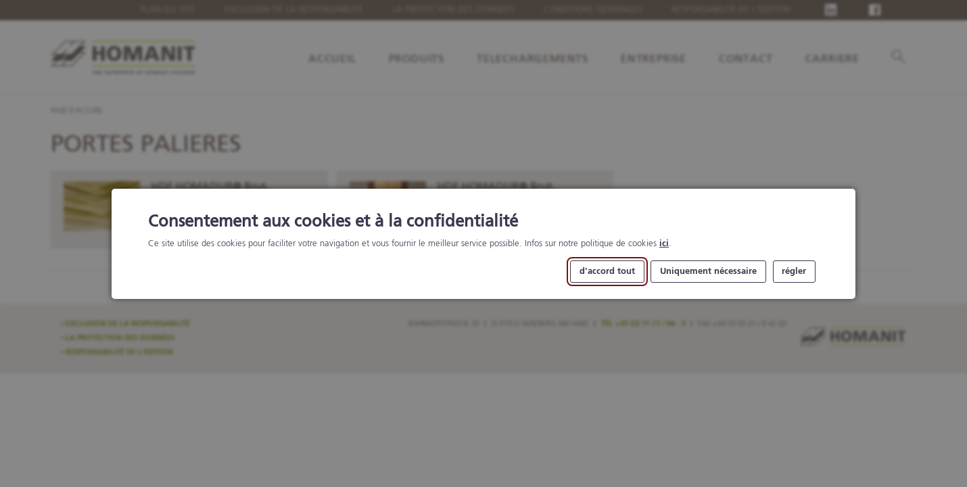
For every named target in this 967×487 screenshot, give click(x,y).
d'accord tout (607, 270)
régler (794, 270)
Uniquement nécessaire (708, 270)
